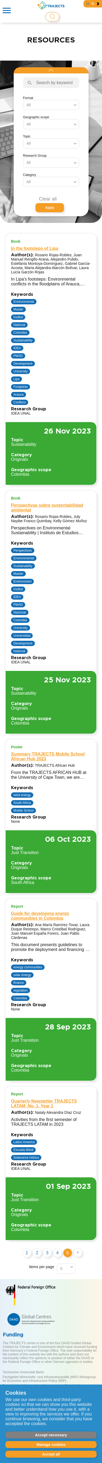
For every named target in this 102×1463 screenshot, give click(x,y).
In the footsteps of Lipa (34, 248)
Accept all (51, 1454)
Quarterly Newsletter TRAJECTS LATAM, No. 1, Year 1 (44, 1103)
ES (88, 3)
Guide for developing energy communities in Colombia (40, 916)
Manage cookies (51, 1444)
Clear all (48, 199)
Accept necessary (51, 1435)
